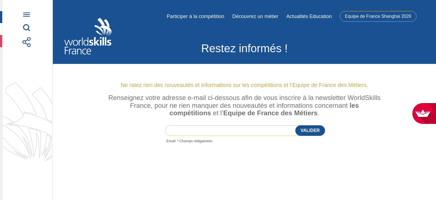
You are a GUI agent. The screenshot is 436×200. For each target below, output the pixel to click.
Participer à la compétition (195, 16)
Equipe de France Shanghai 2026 (378, 16)
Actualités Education (309, 16)
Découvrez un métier (255, 16)
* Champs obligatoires (194, 141)
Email (171, 141)
